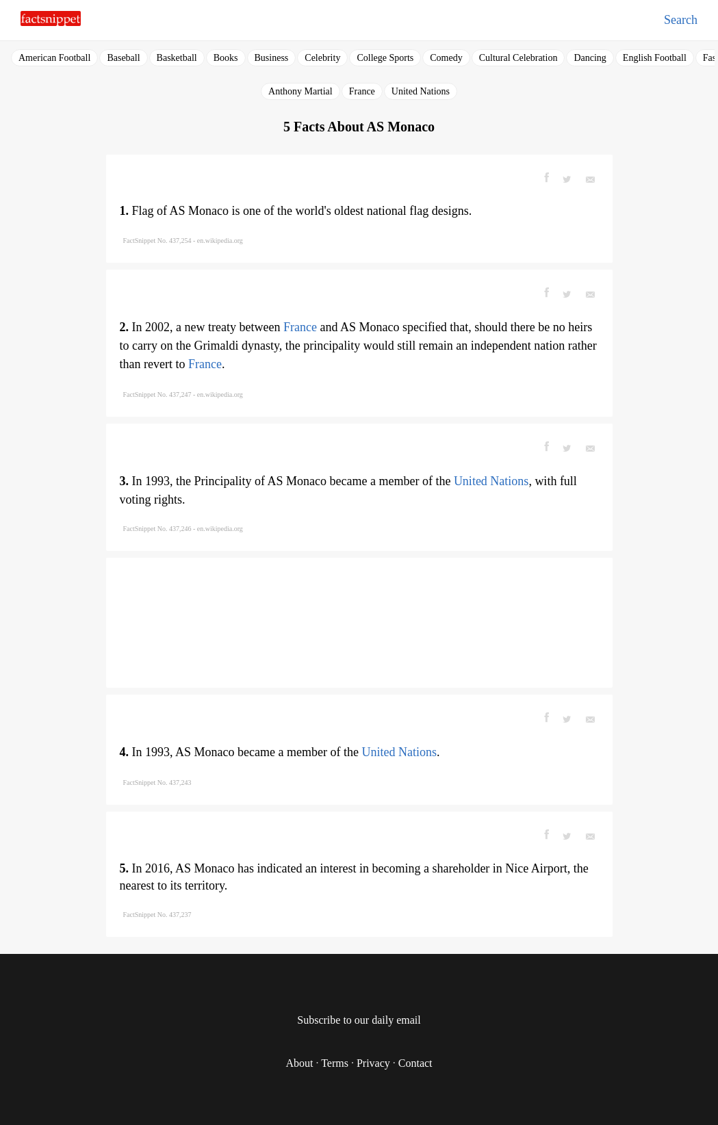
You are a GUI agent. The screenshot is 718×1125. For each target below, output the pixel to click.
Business (272, 58)
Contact (415, 1063)
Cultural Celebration (518, 58)
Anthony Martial (300, 91)
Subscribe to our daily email (358, 1020)
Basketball (177, 58)
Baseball (123, 58)
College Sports (385, 58)
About (299, 1063)
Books (226, 58)
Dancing (590, 58)
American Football (54, 58)
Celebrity (322, 58)
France (362, 91)
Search (680, 20)
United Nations (421, 91)
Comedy (446, 58)
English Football (655, 58)
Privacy (373, 1063)
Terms (334, 1063)
